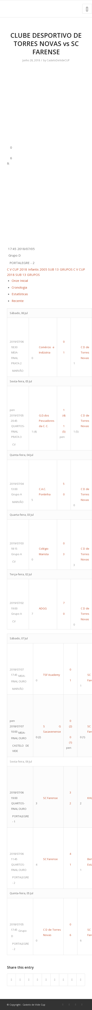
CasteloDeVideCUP (58, 60)
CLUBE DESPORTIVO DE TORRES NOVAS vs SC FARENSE (46, 43)
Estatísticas (20, 294)
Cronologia (19, 287)
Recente (18, 301)
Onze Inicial (20, 280)
